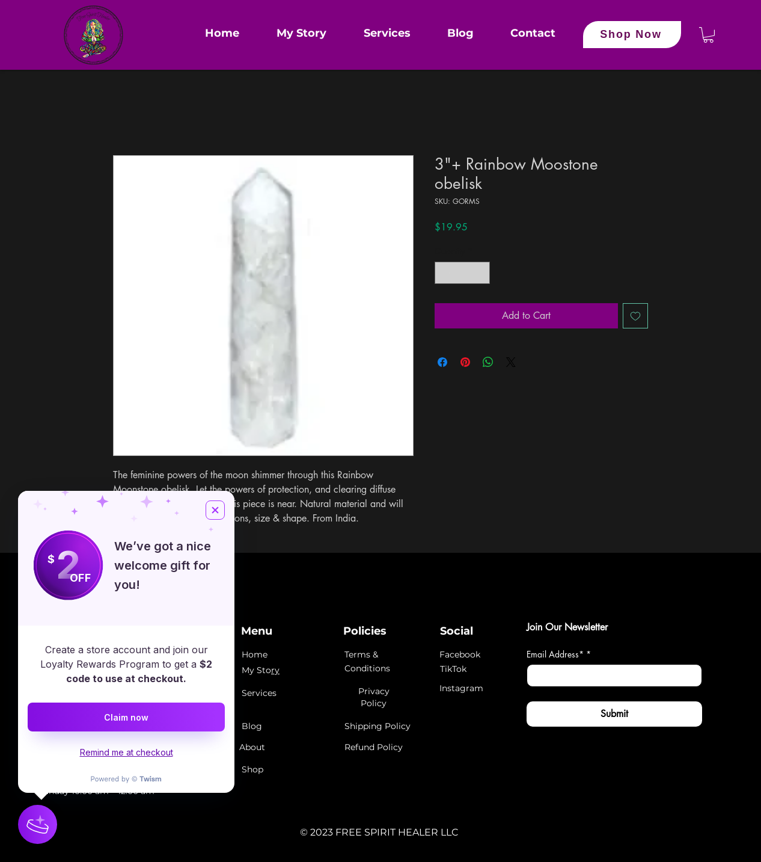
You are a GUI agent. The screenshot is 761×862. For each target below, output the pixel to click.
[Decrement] (443, 272)
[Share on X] (511, 362)
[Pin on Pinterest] (465, 362)
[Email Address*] (610, 675)
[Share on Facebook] (442, 362)
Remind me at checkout (126, 752)
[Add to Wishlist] (635, 315)
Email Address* (559, 654)
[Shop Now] (632, 34)
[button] (708, 35)
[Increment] (480, 272)
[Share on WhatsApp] (488, 362)
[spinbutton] (462, 272)
